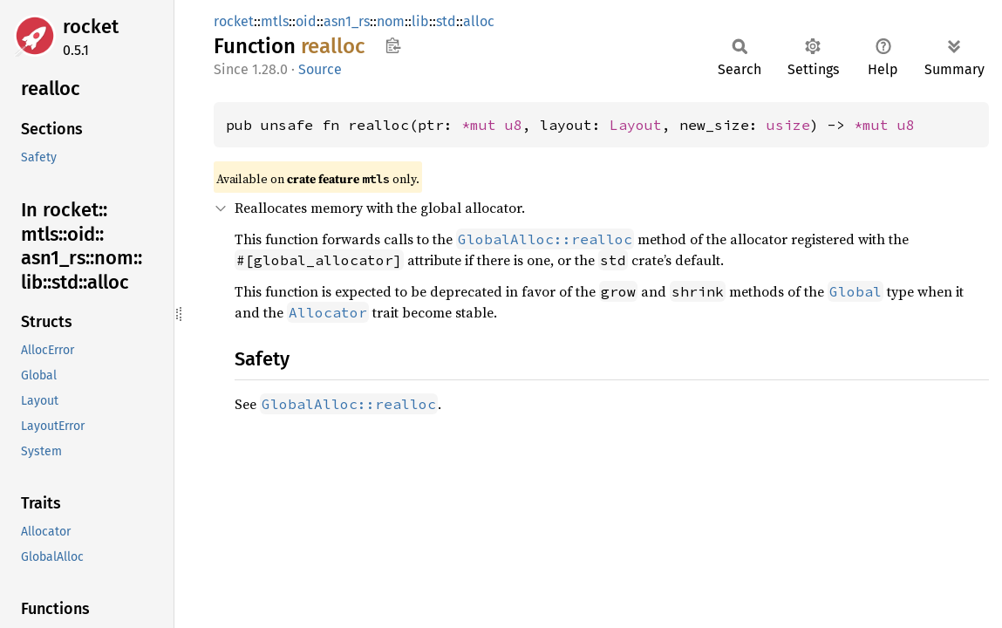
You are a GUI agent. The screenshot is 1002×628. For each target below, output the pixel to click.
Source (320, 69)
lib (420, 21)
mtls (275, 21)
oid (306, 21)
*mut (483, 124)
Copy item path (392, 45)
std (446, 21)
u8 (513, 124)
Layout (636, 124)
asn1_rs (347, 21)
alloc (478, 21)
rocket (91, 26)
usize (788, 124)
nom (391, 21)
